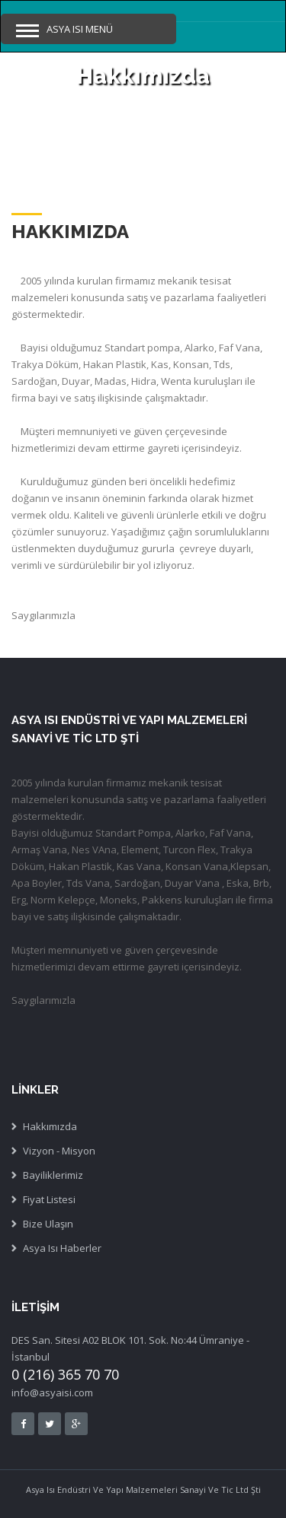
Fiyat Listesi (49, 1199)
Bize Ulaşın (48, 1224)
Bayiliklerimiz (53, 1175)
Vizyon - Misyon (59, 1151)
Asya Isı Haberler (62, 1248)
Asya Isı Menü (80, 29)
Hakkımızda (50, 1126)
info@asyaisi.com (52, 1392)
